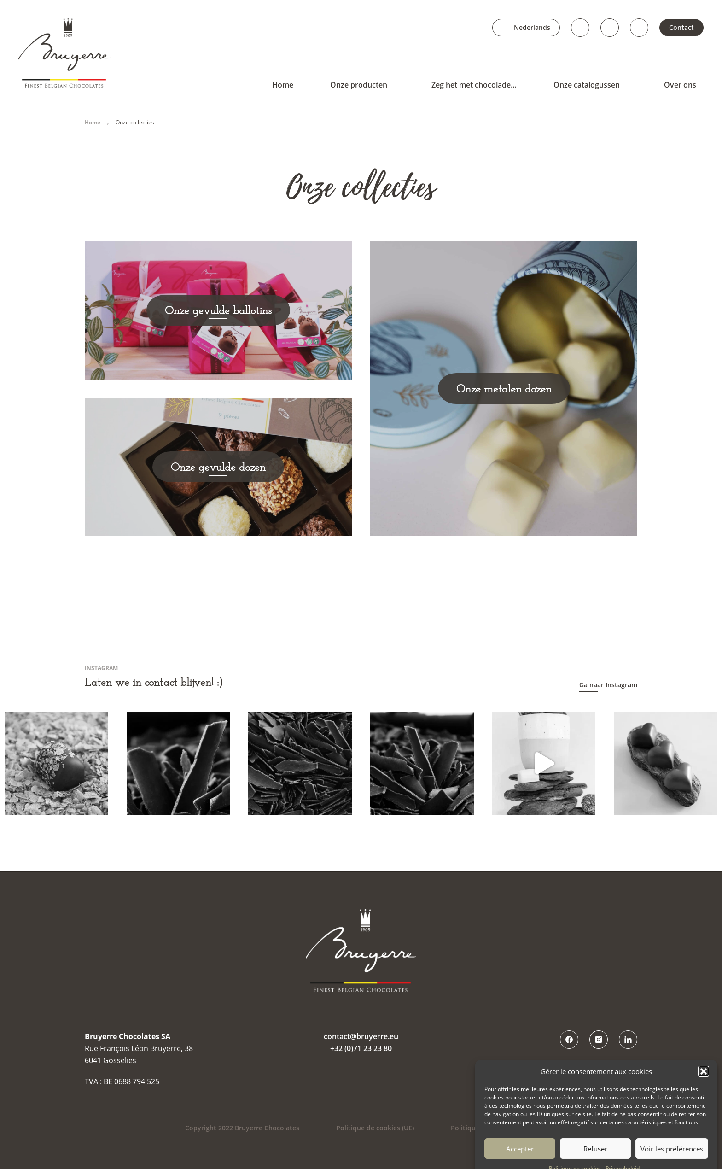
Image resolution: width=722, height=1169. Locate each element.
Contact (681, 27)
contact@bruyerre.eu (361, 1036)
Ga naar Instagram (608, 684)
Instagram (609, 27)
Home (282, 85)
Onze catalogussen (586, 85)
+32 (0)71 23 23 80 (361, 1048)
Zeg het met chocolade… (474, 85)
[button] (703, 1092)
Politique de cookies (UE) (375, 1127)
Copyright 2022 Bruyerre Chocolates (242, 1127)
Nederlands (532, 27)
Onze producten (358, 85)
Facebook (580, 27)
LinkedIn (639, 27)
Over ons (680, 85)
